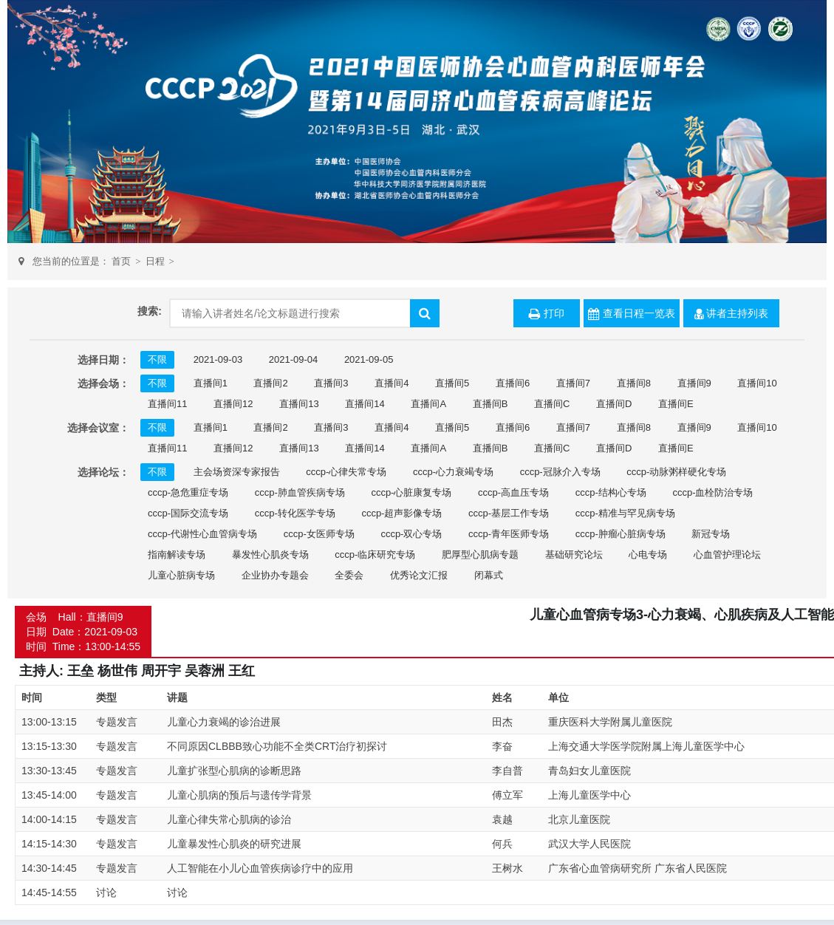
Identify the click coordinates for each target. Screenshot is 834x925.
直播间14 (364, 403)
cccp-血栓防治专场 (712, 492)
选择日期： (103, 360)
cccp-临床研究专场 (375, 554)
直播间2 (270, 383)
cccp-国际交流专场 (188, 513)
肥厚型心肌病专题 (480, 554)
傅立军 (507, 795)
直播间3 (331, 383)
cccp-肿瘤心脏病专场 (620, 533)
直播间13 (298, 403)
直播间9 (694, 383)
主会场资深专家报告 (237, 471)
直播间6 (513, 383)
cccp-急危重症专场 (188, 492)
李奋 (502, 746)
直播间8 (634, 383)
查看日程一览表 (631, 314)
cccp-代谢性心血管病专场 (202, 533)
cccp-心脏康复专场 (411, 492)
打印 (546, 314)
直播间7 (573, 383)
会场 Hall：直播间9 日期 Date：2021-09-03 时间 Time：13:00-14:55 (83, 631)
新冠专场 (710, 533)
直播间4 (392, 383)
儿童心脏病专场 (181, 575)
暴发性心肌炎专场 (270, 554)
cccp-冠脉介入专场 (560, 471)
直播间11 (167, 403)
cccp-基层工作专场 (508, 513)
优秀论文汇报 (419, 575)
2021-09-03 (218, 359)
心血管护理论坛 (727, 554)
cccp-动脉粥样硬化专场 (676, 471)
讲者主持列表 (731, 314)
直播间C (552, 403)
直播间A (428, 403)
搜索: (149, 311)
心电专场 (648, 554)
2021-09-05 (369, 359)
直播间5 (452, 383)
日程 (155, 261)
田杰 (502, 722)
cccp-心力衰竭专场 (453, 471)
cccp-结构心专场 (610, 492)
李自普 (507, 770)
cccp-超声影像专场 (401, 513)
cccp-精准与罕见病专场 (625, 513)
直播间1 (211, 383)
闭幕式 (488, 575)
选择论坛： (103, 472)
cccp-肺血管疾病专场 (300, 492)
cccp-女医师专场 (319, 533)
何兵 (502, 844)
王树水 (507, 868)
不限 (157, 359)
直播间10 (756, 383)
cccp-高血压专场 (513, 492)
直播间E (676, 403)
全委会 (349, 575)
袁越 (502, 819)
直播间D (614, 403)
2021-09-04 (293, 359)
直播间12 (233, 403)
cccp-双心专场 (411, 533)
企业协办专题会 (275, 575)
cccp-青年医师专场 (508, 533)
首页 (121, 261)
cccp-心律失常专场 (346, 471)
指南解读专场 (176, 554)
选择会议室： (98, 428)
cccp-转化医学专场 (295, 513)
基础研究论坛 (574, 554)
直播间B (490, 403)
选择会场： (103, 383)
